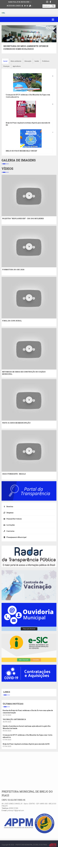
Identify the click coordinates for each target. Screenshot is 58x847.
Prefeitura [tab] (45, 61)
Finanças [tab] (6, 66)
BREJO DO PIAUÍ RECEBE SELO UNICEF (21, 151)
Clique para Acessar (29, 629)
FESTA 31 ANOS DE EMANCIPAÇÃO (16, 423)
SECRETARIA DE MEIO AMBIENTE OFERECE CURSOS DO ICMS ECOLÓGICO (25, 47)
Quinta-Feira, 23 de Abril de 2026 (18, 2)
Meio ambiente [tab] (16, 61)
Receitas (8, 506)
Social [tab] (5, 61)
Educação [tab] (28, 61)
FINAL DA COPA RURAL (12, 321)
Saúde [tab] (36, 61)
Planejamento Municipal (14, 537)
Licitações (9, 525)
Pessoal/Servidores (12, 519)
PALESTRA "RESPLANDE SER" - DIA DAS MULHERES (23, 218)
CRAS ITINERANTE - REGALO (14, 474)
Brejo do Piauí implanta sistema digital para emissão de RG (26, 744)
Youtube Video (7, 176)
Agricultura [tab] (17, 66)
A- (28, 6)
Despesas (8, 513)
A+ (25, 6)
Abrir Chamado (23, 660)
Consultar (36, 660)
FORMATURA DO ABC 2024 (13, 269)
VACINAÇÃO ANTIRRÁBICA (14, 719)
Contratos (8, 531)
